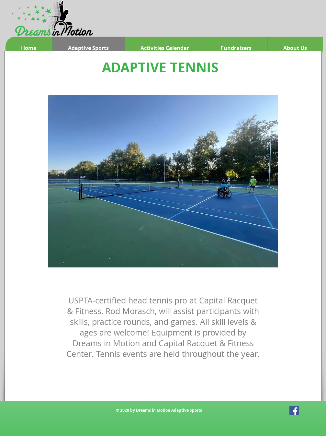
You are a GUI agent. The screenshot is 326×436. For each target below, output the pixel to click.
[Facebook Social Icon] (294, 410)
